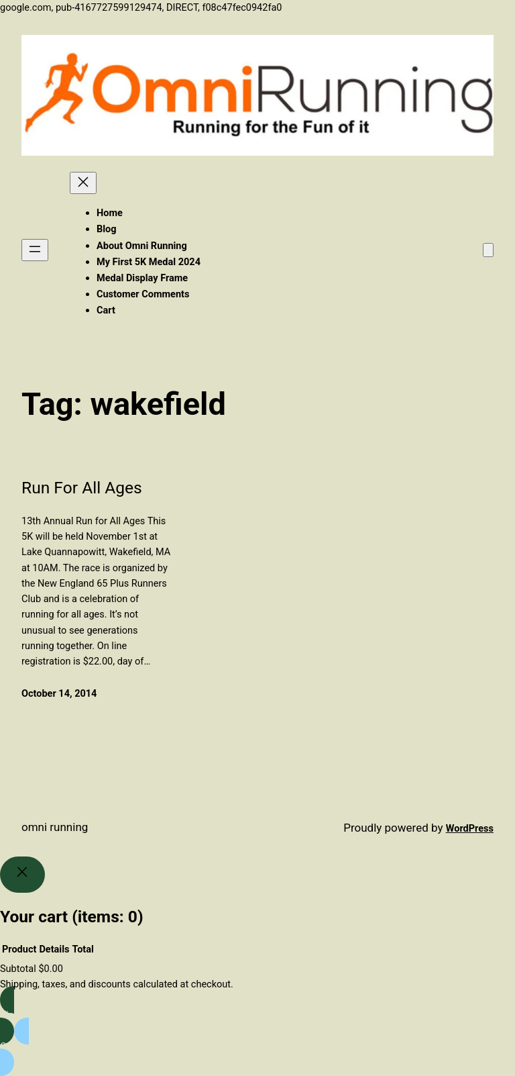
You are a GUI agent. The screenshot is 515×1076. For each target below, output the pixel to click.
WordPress (470, 828)
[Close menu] (83, 183)
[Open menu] (34, 250)
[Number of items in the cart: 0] (488, 250)
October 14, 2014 (59, 693)
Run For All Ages (81, 487)
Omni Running (54, 827)
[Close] (22, 875)
